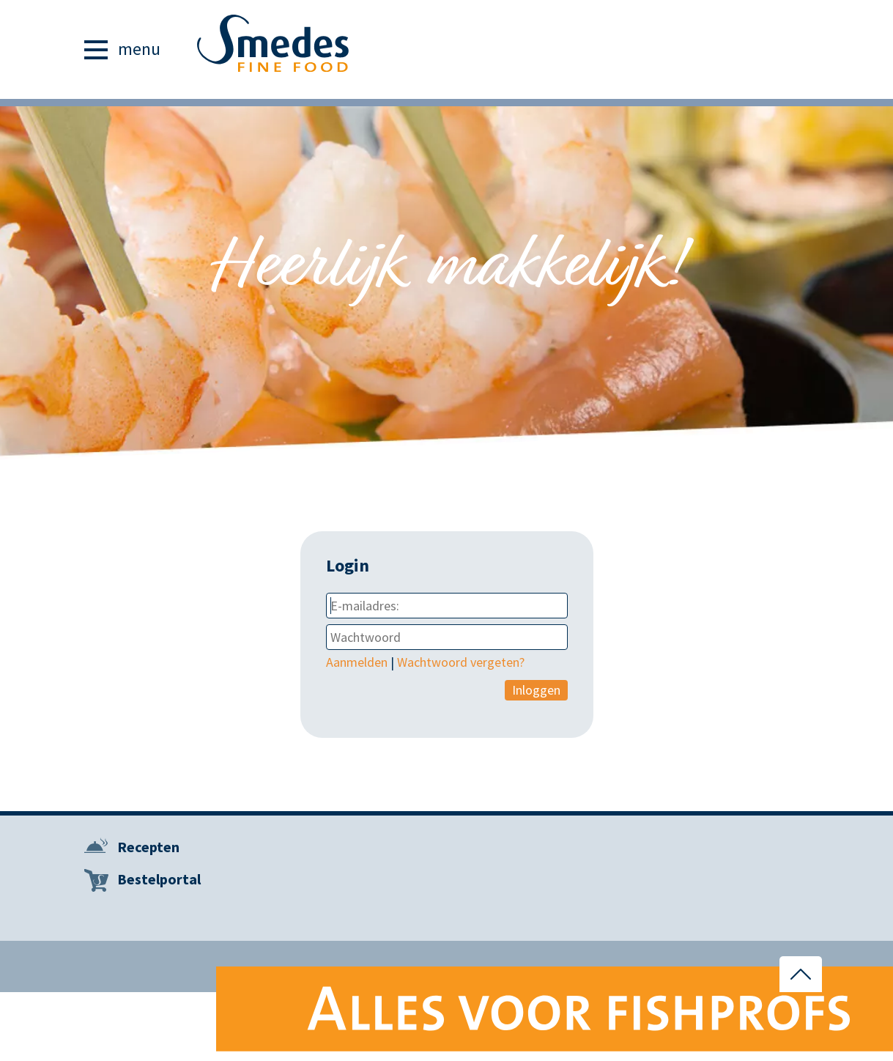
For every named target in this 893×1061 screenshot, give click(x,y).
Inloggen (536, 689)
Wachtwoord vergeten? (461, 662)
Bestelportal (159, 879)
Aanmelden (357, 662)
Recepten (148, 847)
